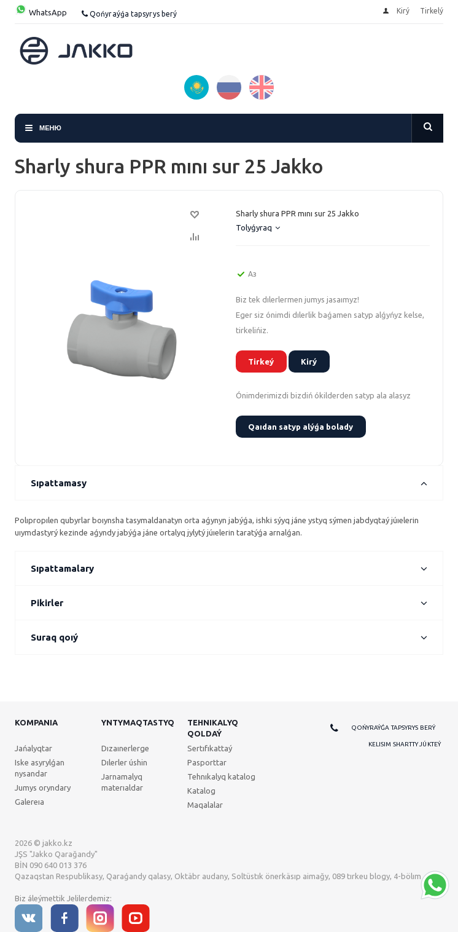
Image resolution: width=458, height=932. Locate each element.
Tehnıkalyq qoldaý (212, 728)
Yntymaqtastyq (137, 722)
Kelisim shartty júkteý (404, 744)
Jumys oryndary (43, 787)
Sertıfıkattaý (209, 748)
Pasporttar (207, 762)
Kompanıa (36, 722)
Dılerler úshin (124, 762)
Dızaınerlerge (125, 748)
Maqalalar (205, 804)
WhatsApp (41, 12)
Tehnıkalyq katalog (221, 776)
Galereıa (29, 801)
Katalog (201, 790)
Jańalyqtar (33, 748)
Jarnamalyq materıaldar (122, 782)
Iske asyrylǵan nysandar (39, 768)
